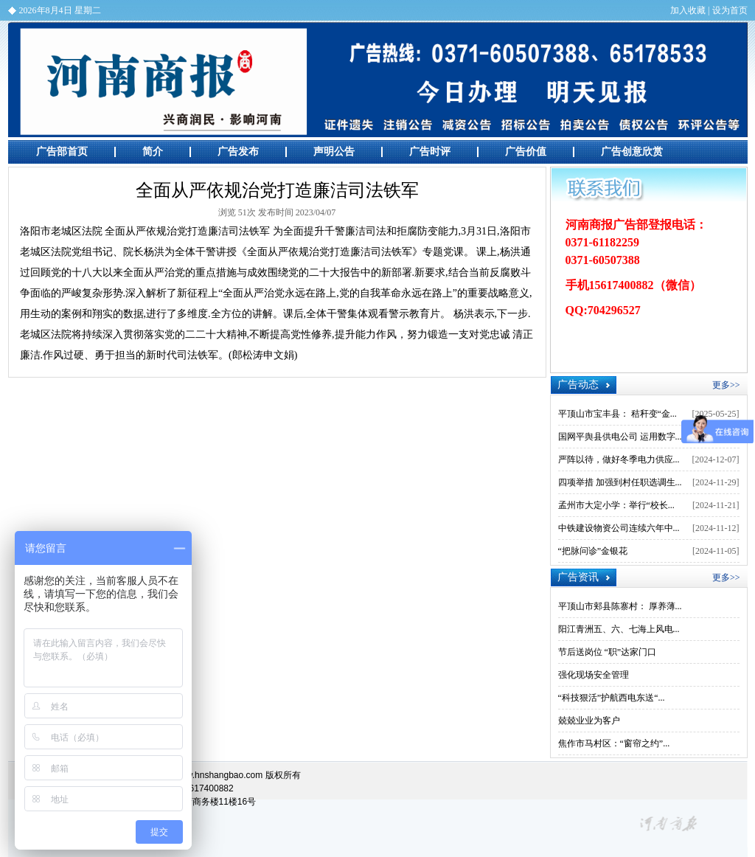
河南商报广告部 (378, 79)
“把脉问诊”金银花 (593, 551)
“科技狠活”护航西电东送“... (611, 698)
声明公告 (334, 151)
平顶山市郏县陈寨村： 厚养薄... (620, 606)
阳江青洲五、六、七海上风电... (619, 629)
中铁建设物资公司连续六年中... (619, 528)
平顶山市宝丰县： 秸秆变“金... (617, 414)
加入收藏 (688, 10)
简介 (152, 151)
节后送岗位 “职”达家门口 (607, 652)
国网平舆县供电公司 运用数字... (620, 436)
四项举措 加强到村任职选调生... (620, 482)
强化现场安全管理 (593, 675)
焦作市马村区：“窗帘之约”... (614, 743)
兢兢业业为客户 (589, 720)
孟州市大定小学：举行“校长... (616, 505)
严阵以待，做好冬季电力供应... (619, 459)
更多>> (726, 385)
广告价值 (525, 151)
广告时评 (429, 151)
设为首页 (730, 10)
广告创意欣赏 (632, 151)
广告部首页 (62, 151)
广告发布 (238, 151)
